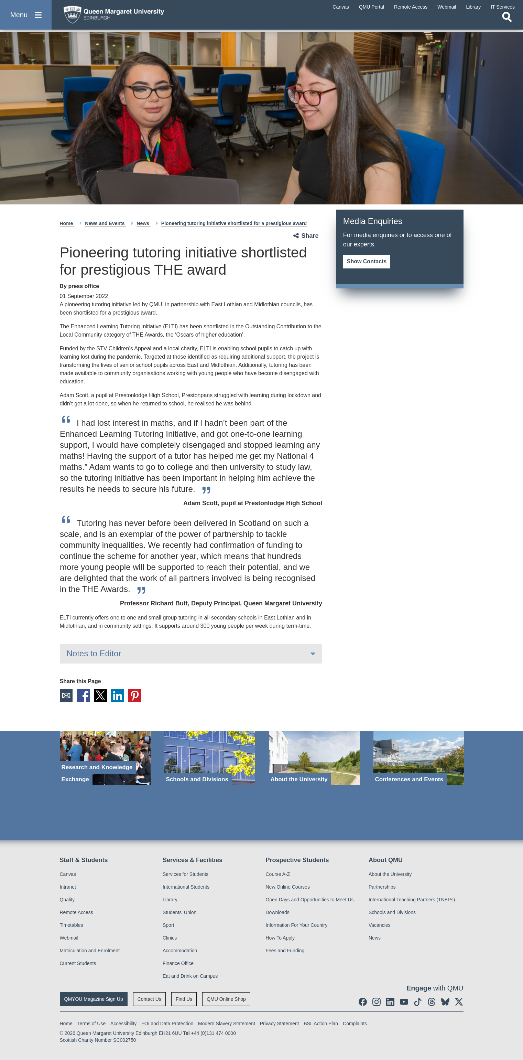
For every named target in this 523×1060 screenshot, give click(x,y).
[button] (26, 17)
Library (170, 899)
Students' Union (179, 912)
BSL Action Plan (321, 1023)
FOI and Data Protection (167, 1023)
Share (310, 235)
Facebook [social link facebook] (83, 695)
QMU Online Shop (226, 999)
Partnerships (382, 887)
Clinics (170, 938)
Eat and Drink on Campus (190, 976)
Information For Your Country (297, 925)
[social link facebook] (363, 1002)
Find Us (184, 999)
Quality (67, 899)
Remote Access (76, 912)
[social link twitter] (459, 1002)
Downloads (278, 912)
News (143, 223)
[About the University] (314, 758)
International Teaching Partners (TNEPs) (412, 899)
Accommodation (180, 950)
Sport (168, 925)
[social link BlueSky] (445, 1002)
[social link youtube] (404, 1002)
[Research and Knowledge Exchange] (105, 758)
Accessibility (123, 1023)
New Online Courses (288, 887)
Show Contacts (367, 261)
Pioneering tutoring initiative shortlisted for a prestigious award (234, 223)
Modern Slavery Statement (226, 1023)
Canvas (68, 874)
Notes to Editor (94, 653)
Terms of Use (91, 1023)
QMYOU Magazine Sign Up (93, 999)
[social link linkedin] (390, 1002)
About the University (390, 874)
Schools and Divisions (392, 912)
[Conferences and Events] (418, 758)
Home (67, 223)
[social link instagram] (376, 1002)
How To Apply (280, 938)
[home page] (124, 16)
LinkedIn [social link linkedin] (117, 695)
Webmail (69, 938)
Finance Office (178, 963)
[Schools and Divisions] (209, 758)
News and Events (105, 223)
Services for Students (185, 874)
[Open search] (507, 22)
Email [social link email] (66, 695)
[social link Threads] (431, 1002)
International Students (186, 887)
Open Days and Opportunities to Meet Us (310, 899)
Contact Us (149, 999)
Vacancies (380, 925)
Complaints (355, 1023)
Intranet (68, 887)
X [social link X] (100, 695)
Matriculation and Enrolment (90, 950)
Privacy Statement (279, 1023)
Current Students (78, 963)
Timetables (71, 925)
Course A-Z (278, 874)
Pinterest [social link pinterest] (135, 695)
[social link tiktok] (418, 1002)
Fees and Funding (285, 950)
